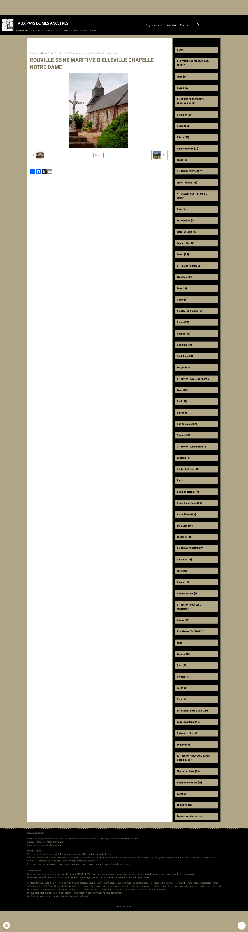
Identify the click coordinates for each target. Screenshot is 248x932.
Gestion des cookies (124, 927)
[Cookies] (6, 925)
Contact (185, 26)
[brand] (50, 26)
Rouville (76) (56, 55)
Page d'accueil (154, 26)
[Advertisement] (57, 7)
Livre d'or (171, 26)
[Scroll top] (242, 926)
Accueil (33, 55)
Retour (98, 157)
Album (43, 55)
